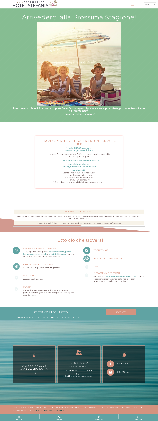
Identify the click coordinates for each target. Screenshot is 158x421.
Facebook (123, 364)
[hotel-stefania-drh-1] (35, 4)
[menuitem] (131, 4)
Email (79, 374)
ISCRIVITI (121, 312)
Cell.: (70, 366)
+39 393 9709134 (81, 366)
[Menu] (131, 4)
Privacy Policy (46, 410)
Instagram (123, 372)
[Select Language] (150, 4)
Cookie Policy (58, 410)
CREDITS (36, 410)
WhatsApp (71, 370)
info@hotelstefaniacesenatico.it (79, 376)
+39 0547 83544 (81, 363)
